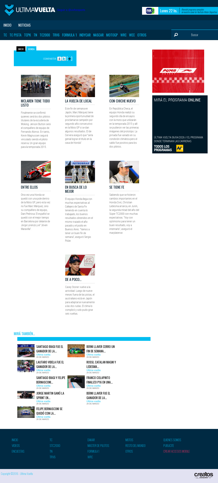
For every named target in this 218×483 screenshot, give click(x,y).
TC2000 (45, 34)
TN (35, 34)
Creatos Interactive (204, 475)
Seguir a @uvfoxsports (71, 9)
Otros (141, 34)
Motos (129, 440)
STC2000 (55, 445)
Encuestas (18, 451)
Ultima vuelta (29, 10)
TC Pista (15, 34)
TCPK (27, 34)
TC (5, 34)
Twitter (64, 57)
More (69, 57)
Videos (16, 445)
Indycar (85, 34)
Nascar (98, 34)
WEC (132, 34)
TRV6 (56, 34)
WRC (123, 34)
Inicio (7, 25)
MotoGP (112, 34)
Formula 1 (69, 34)
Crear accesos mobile (176, 451)
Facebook (59, 57)
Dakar (91, 440)
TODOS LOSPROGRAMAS (163, 148)
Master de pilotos (98, 445)
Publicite (168, 445)
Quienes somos (172, 440)
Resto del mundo (135, 445)
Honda (31, 49)
